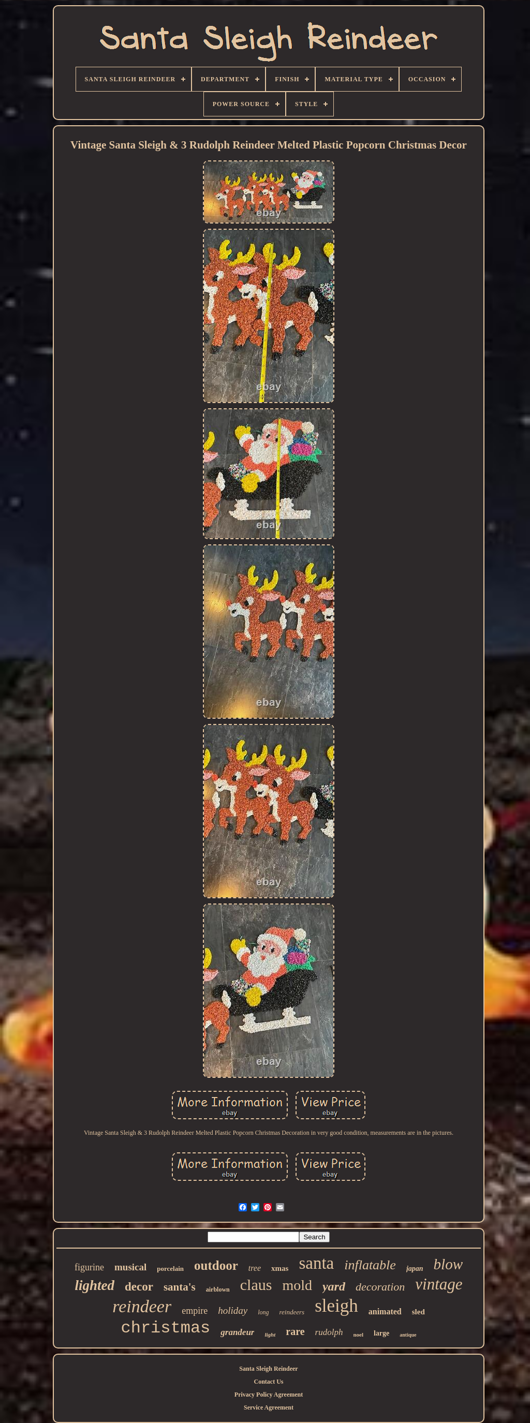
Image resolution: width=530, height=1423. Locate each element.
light (269, 1334)
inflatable (370, 1264)
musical (130, 1267)
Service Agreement (268, 1407)
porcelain (170, 1268)
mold (297, 1285)
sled (418, 1312)
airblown (218, 1289)
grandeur (237, 1332)
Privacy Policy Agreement (268, 1394)
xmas (279, 1268)
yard (333, 1286)
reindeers (292, 1312)
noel (358, 1334)
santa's (180, 1287)
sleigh (336, 1306)
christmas (165, 1328)
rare (295, 1331)
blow (448, 1264)
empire (195, 1311)
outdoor (216, 1265)
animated (385, 1311)
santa (316, 1263)
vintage (438, 1284)
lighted (94, 1285)
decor (139, 1286)
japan (414, 1268)
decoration (380, 1286)
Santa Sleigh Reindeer (268, 1368)
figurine (89, 1267)
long (263, 1312)
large (381, 1333)
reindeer (141, 1306)
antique (408, 1335)
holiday (232, 1310)
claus (256, 1284)
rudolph (329, 1332)
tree (254, 1268)
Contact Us (269, 1381)
